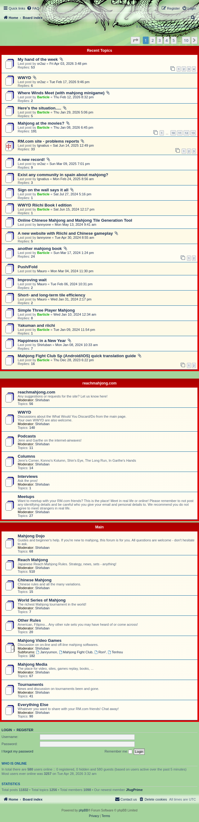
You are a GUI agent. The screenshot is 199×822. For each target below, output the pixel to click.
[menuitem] (33, 8)
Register (25, 730)
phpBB (83, 810)
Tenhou (115, 652)
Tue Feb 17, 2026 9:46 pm (69, 82)
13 (193, 133)
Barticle (43, 97)
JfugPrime (134, 790)
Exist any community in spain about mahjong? (63, 174)
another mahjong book (40, 248)
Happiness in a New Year (42, 340)
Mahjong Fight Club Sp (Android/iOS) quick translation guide (77, 355)
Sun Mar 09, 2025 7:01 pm (69, 164)
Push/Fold (28, 266)
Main (99, 527)
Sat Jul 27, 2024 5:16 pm (72, 194)
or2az (41, 63)
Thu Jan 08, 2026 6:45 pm (73, 127)
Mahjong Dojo (31, 536)
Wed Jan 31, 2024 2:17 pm (71, 299)
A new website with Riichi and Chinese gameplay (65, 233)
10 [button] (186, 40)
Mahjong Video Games (39, 640)
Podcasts (27, 436)
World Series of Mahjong (42, 600)
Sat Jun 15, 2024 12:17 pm (73, 209)
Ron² (100, 652)
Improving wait (32, 280)
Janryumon (46, 652)
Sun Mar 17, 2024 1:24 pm (73, 253)
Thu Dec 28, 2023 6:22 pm (73, 360)
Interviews (28, 476)
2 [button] (153, 40)
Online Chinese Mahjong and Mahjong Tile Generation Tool (75, 220)
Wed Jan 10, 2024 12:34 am (74, 314)
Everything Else (33, 704)
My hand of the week (38, 59)
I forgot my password (17, 751)
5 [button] (174, 40)
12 (186, 133)
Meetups (26, 496)
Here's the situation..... (39, 108)
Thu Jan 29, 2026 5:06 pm (73, 112)
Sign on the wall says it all (43, 190)
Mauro (42, 271)
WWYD (24, 77)
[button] (135, 40)
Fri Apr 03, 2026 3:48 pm (68, 63)
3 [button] (160, 40)
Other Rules (29, 620)
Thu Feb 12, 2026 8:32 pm (73, 97)
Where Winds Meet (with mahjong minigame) (61, 93)
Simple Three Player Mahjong (46, 310)
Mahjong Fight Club (76, 652)
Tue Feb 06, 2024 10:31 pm (72, 284)
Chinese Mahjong (35, 580)
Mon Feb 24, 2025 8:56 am (73, 179)
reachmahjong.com (99, 383)
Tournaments (30, 684)
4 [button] (166, 40)
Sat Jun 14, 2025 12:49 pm (73, 145)
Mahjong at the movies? (41, 123)
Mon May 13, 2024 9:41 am (75, 224)
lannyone (44, 224)
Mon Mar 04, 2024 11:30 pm (72, 271)
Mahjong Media (32, 664)
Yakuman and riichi (36, 325)
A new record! (31, 159)
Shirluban (44, 345)
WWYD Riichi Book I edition (45, 205)
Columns (26, 456)
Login (7, 730)
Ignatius (43, 145)
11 (179, 133)
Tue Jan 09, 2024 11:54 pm (74, 329)
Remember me (118, 751)
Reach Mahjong (33, 560)
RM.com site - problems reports (48, 141)
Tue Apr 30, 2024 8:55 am (74, 237)
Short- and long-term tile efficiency (51, 295)
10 (173, 133)
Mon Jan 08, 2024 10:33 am (76, 345)
